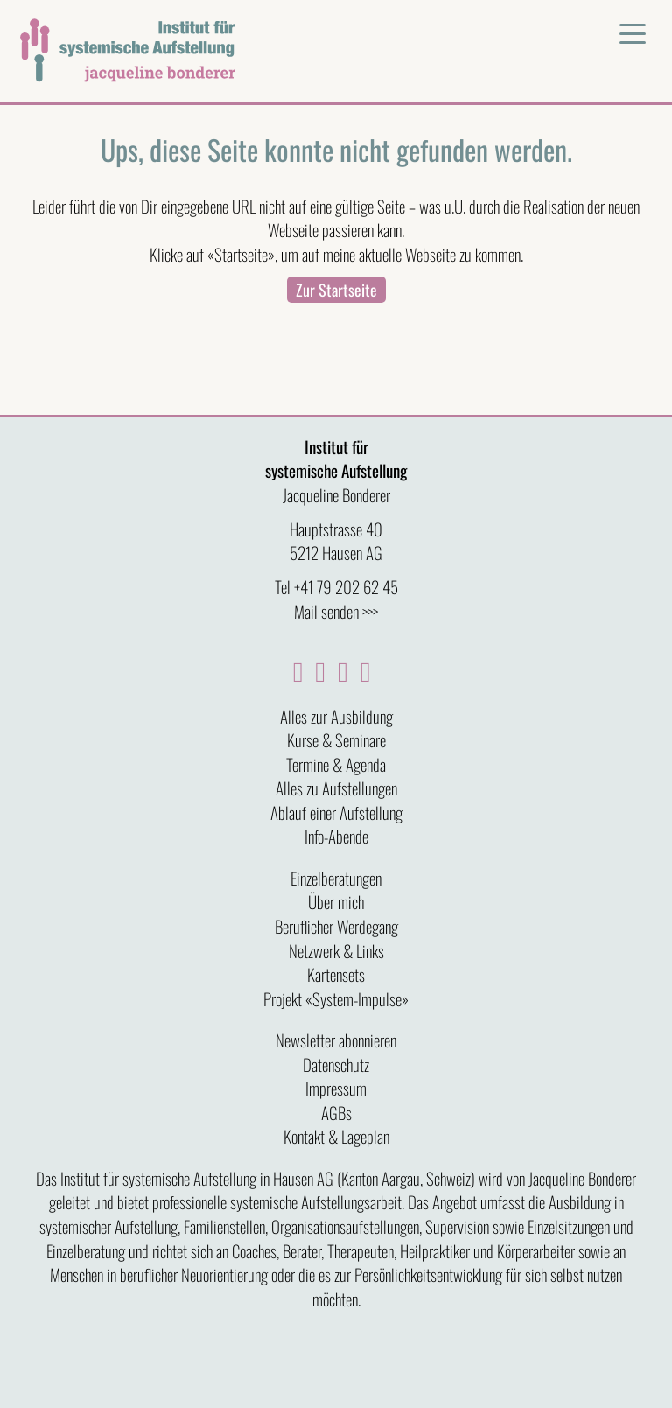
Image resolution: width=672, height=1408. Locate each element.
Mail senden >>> (336, 611)
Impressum (336, 1087)
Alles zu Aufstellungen (336, 787)
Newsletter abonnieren (336, 1039)
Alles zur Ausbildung (336, 716)
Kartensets (336, 974)
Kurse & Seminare (336, 739)
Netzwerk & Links (336, 950)
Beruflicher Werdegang (336, 926)
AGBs (336, 1112)
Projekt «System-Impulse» (336, 998)
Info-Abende (336, 835)
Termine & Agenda (336, 764)
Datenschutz (336, 1064)
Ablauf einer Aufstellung (336, 812)
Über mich (336, 901)
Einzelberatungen (336, 877)
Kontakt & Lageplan (336, 1136)
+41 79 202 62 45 (346, 586)
